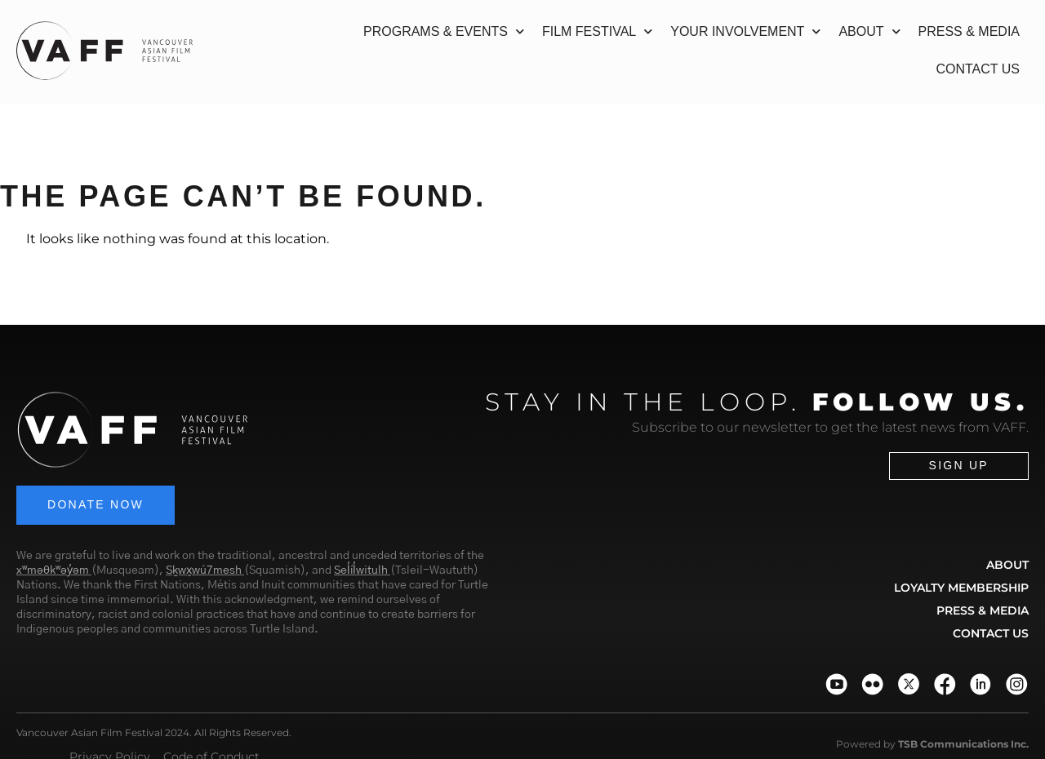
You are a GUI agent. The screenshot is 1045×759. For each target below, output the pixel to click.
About (869, 31)
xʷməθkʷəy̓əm (52, 571)
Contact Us (978, 69)
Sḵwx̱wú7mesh (204, 571)
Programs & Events (443, 31)
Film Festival (597, 31)
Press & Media (969, 31)
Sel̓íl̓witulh (361, 571)
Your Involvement (745, 31)
